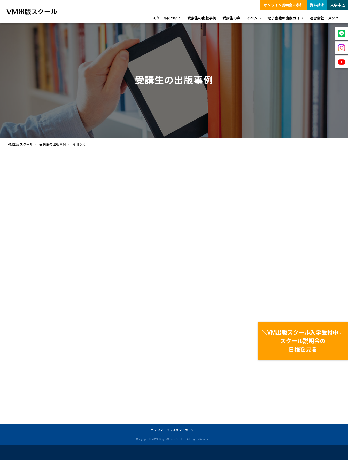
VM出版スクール (20, 144)
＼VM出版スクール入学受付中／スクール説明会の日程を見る (302, 341)
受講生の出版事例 (52, 144)
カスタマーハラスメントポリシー (174, 430)
